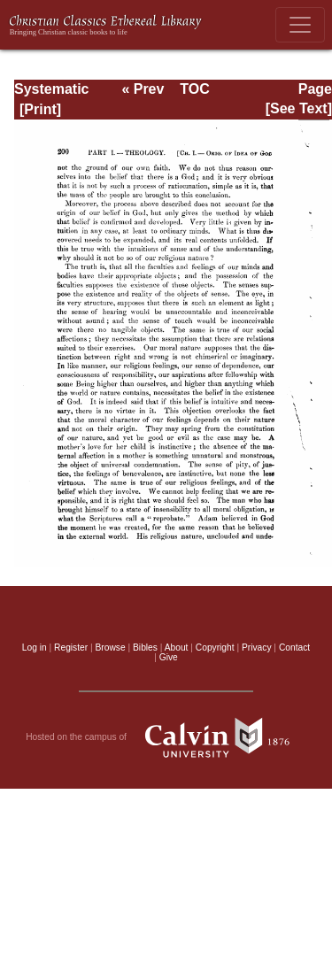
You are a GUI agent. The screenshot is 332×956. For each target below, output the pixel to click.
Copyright (215, 647)
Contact (294, 647)
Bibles (145, 647)
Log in (34, 647)
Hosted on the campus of (166, 737)
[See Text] (299, 108)
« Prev (142, 88)
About (177, 647)
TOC (194, 88)
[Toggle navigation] (300, 24)
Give (168, 657)
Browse (111, 647)
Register (71, 647)
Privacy (257, 647)
